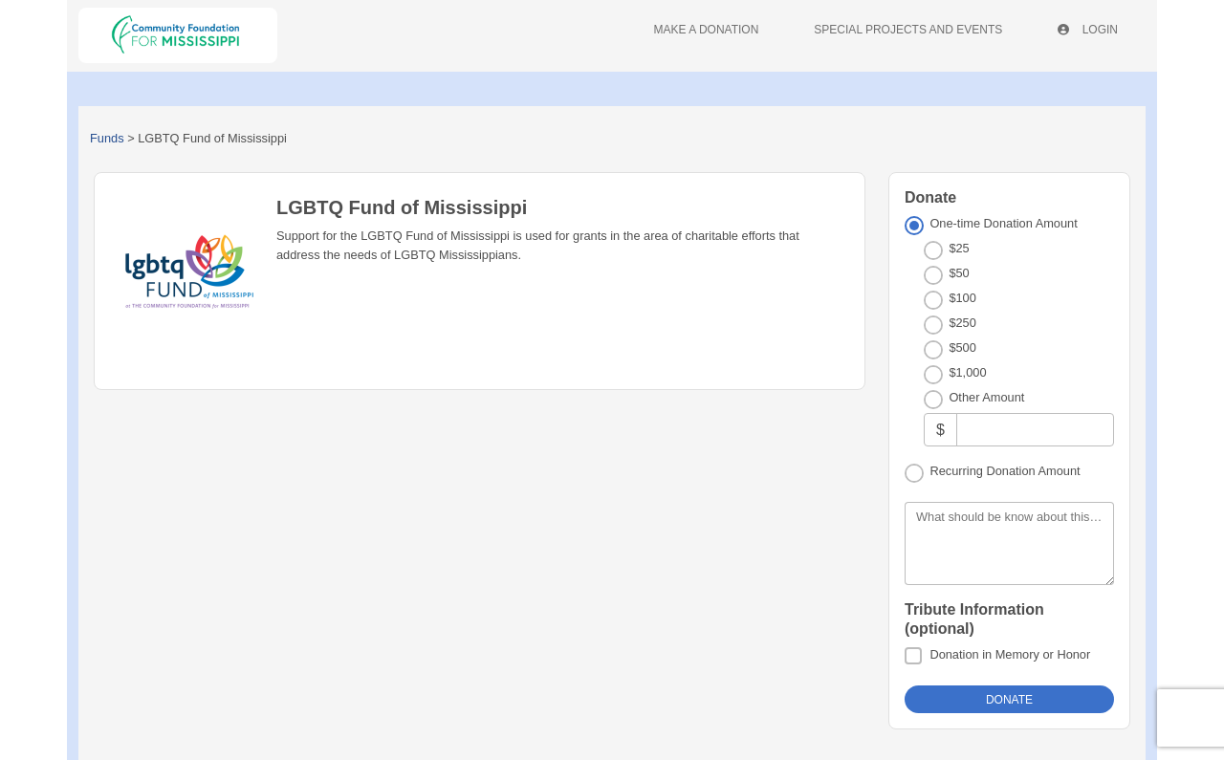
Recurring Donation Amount (1004, 471)
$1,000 (967, 372)
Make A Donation (706, 29)
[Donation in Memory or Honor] (913, 655)
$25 (959, 248)
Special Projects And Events (908, 29)
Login (1088, 29)
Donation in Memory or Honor (1009, 654)
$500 (962, 347)
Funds (107, 138)
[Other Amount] (1035, 429)
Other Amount (986, 397)
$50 (959, 273)
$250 (962, 322)
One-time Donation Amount (1003, 223)
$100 (962, 298)
